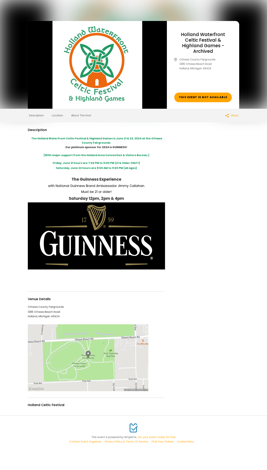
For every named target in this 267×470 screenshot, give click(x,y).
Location (57, 115)
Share (231, 115)
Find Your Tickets (163, 441)
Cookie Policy (185, 441)
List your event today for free (157, 437)
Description (36, 115)
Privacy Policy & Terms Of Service (126, 441)
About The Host (81, 115)
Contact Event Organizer (85, 441)
